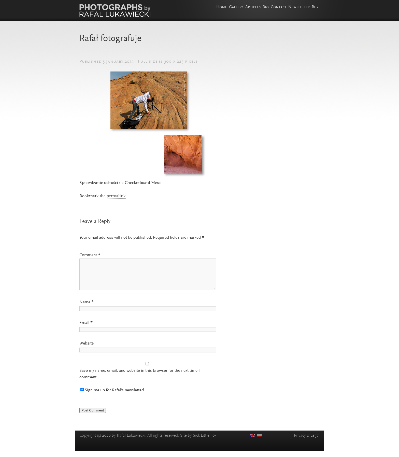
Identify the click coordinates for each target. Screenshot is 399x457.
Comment (89, 255)
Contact (278, 7)
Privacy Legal (307, 441)
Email (86, 329)
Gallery (236, 7)
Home (221, 7)
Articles (253, 7)
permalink (116, 196)
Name (86, 308)
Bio (266, 7)
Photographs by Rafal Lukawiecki (114, 10)
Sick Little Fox (205, 441)
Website (86, 349)
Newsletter (299, 7)
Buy (315, 7)
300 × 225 (174, 61)
